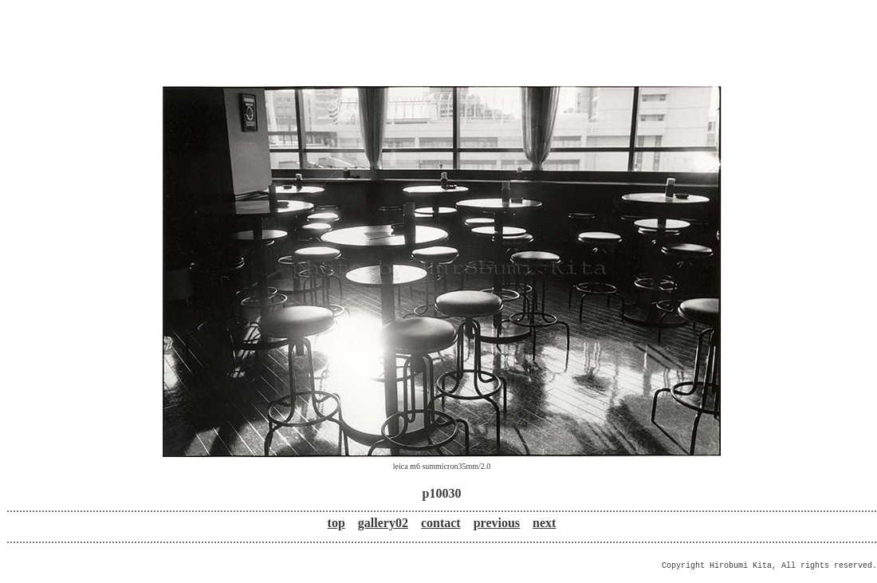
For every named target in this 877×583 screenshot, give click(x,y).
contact (441, 523)
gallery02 (383, 523)
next (544, 523)
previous (497, 523)
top (336, 523)
